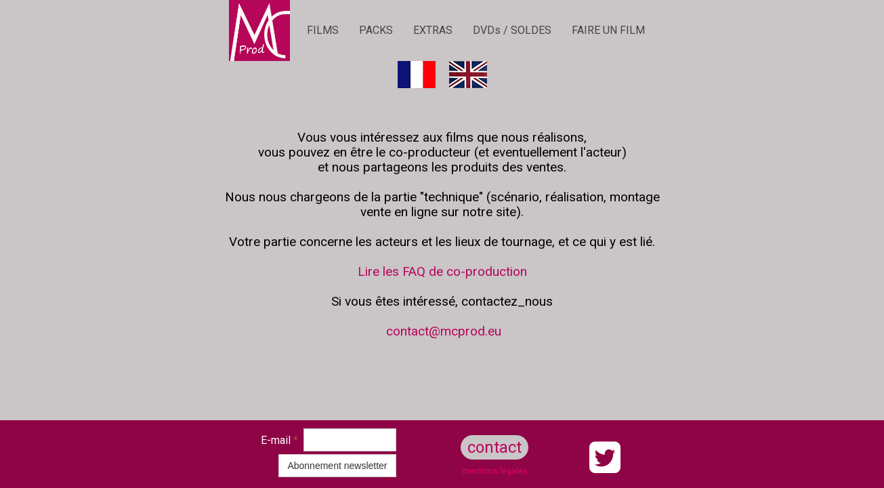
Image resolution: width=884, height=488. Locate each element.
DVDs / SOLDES (512, 30)
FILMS (323, 30)
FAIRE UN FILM (608, 30)
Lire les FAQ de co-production (442, 271)
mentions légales (495, 471)
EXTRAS (432, 30)
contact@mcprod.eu (443, 331)
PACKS (376, 30)
